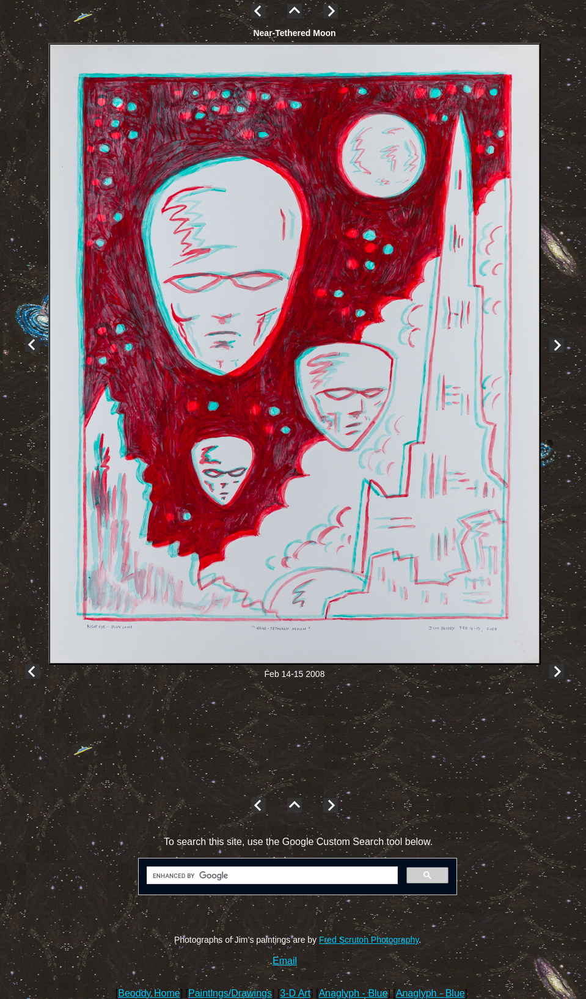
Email (285, 961)
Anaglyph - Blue (352, 993)
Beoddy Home (149, 993)
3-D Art (295, 993)
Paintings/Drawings (230, 993)
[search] (271, 875)
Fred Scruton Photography (369, 940)
